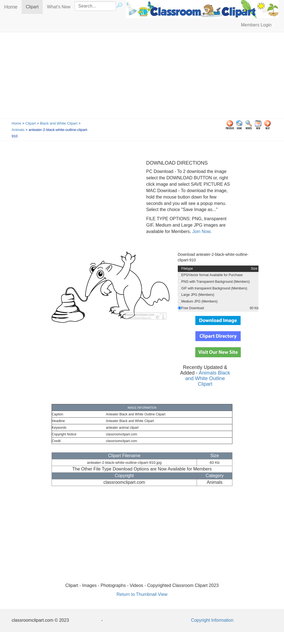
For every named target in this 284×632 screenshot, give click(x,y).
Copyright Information (212, 620)
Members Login (256, 25)
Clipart (34, 6)
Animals (18, 130)
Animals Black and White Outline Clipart (207, 378)
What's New (58, 6)
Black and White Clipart (58, 123)
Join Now (200, 231)
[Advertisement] (142, 77)
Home (10, 7)
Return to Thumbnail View (142, 594)
